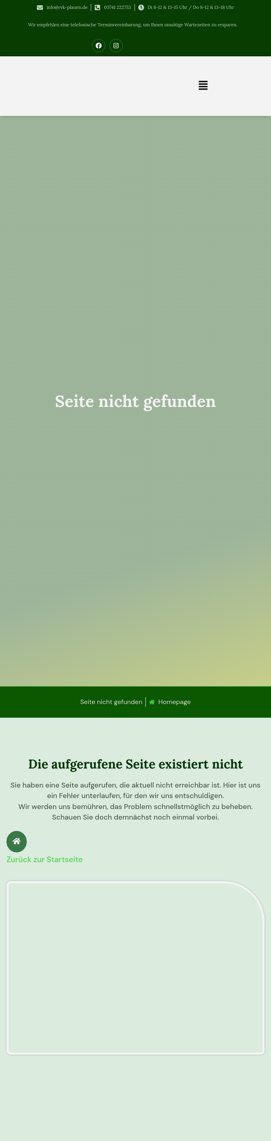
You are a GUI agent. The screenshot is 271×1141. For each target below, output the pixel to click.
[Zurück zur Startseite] (16, 841)
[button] (203, 86)
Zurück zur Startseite (44, 859)
